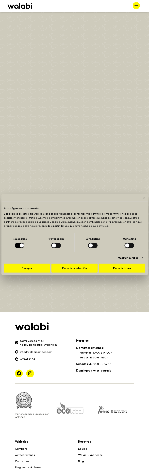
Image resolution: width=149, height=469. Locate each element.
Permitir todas (122, 268)
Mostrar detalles (128, 257)
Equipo (82, 448)
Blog (81, 461)
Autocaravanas (25, 455)
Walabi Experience (90, 455)
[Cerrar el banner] (144, 197)
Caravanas (22, 461)
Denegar (27, 268)
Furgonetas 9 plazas (28, 467)
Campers (21, 448)
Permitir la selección (74, 268)
